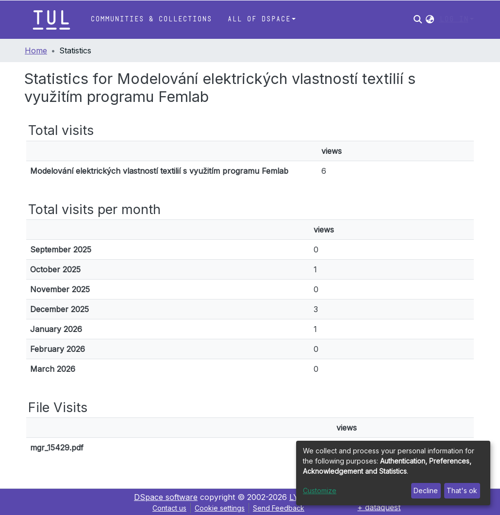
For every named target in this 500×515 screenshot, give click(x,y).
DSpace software (166, 497)
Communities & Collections (151, 19)
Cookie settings (220, 508)
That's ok (462, 490)
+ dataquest (378, 507)
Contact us (169, 508)
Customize (319, 490)
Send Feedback (278, 508)
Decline (426, 490)
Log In (453, 19)
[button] (430, 19)
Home (36, 50)
